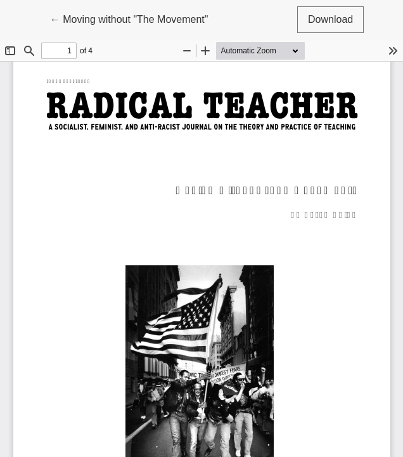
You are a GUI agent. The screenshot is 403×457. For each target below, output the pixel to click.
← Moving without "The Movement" (129, 18)
